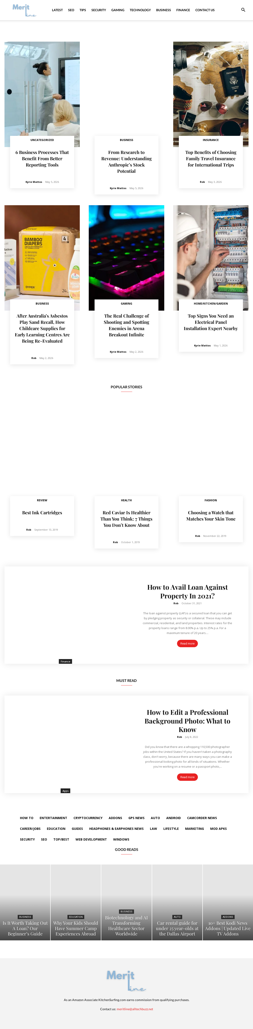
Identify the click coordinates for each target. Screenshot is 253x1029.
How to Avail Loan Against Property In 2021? (187, 591)
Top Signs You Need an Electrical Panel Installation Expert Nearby (211, 322)
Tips (83, 10)
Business (163, 10)
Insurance (211, 140)
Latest (57, 10)
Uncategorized (42, 140)
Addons (228, 917)
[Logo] (24, 10)
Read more (187, 643)
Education (76, 917)
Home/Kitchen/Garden (211, 303)
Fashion (211, 500)
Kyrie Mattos (34, 182)
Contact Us (205, 10)
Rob (202, 182)
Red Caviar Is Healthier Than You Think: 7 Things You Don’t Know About (126, 518)
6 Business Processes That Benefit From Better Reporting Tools (42, 158)
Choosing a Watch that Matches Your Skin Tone (211, 515)
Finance (183, 10)
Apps (66, 790)
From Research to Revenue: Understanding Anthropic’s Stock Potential (126, 161)
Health (126, 500)
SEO (71, 10)
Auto (177, 917)
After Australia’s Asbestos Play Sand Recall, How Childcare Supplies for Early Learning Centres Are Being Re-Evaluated (42, 328)
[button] (243, 10)
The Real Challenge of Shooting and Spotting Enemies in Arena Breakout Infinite (126, 325)
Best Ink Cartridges (42, 512)
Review (42, 500)
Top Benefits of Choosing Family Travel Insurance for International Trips (210, 158)
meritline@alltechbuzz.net (135, 1009)
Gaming (117, 10)
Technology (140, 10)
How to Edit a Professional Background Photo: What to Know (187, 721)
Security (98, 10)
